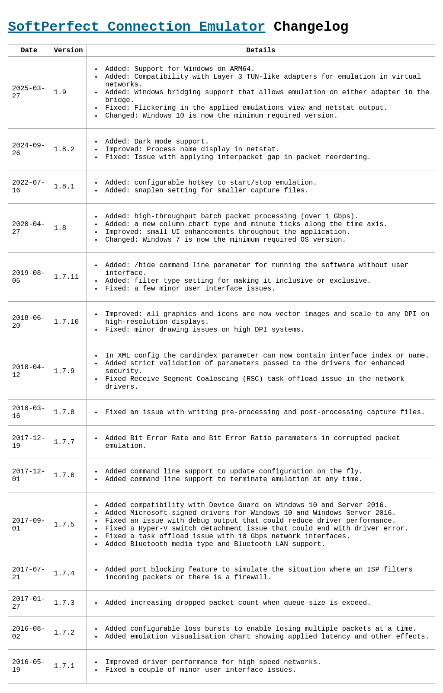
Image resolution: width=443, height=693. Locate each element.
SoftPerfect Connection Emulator (136, 27)
